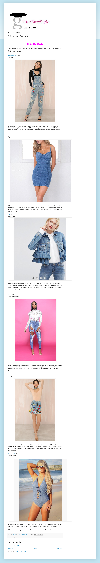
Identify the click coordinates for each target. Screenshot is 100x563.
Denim (23, 537)
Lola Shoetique (12, 55)
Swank (10, 294)
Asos (9, 214)
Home (35, 548)
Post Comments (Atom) (21, 551)
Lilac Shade (11, 135)
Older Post (59, 548)
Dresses (27, 537)
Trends (48, 537)
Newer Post (11, 548)
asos (13, 537)
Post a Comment (14, 545)
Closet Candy (11, 453)
